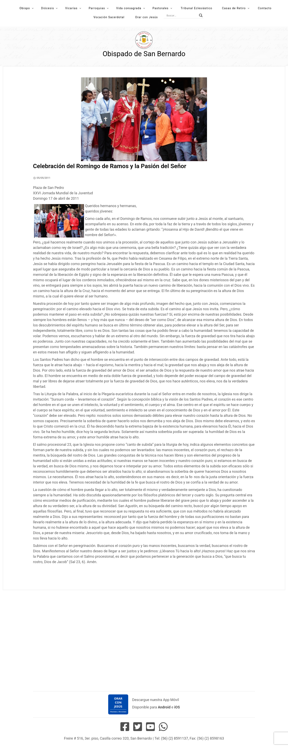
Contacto (265, 8)
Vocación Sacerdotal (108, 17)
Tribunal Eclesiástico (196, 8)
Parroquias (97, 8)
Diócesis (47, 8)
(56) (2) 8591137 (174, 738)
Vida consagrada (128, 8)
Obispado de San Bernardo (144, 54)
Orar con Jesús (146, 17)
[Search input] (182, 15)
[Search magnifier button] (201, 15)
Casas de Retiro (234, 8)
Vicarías (71, 8)
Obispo (24, 8)
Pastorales (160, 8)
